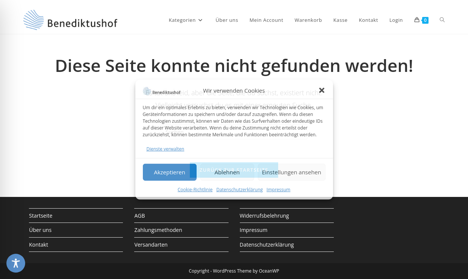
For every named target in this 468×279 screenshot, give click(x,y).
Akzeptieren (169, 172)
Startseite (40, 215)
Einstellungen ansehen (291, 172)
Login (396, 20)
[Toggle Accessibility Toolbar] (16, 263)
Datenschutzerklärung (239, 189)
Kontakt (38, 244)
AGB (139, 215)
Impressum (278, 189)
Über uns (40, 229)
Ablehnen (227, 172)
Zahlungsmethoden (158, 229)
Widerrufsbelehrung (264, 215)
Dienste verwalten (166, 148)
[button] (322, 90)
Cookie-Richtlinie (195, 189)
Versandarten (150, 244)
